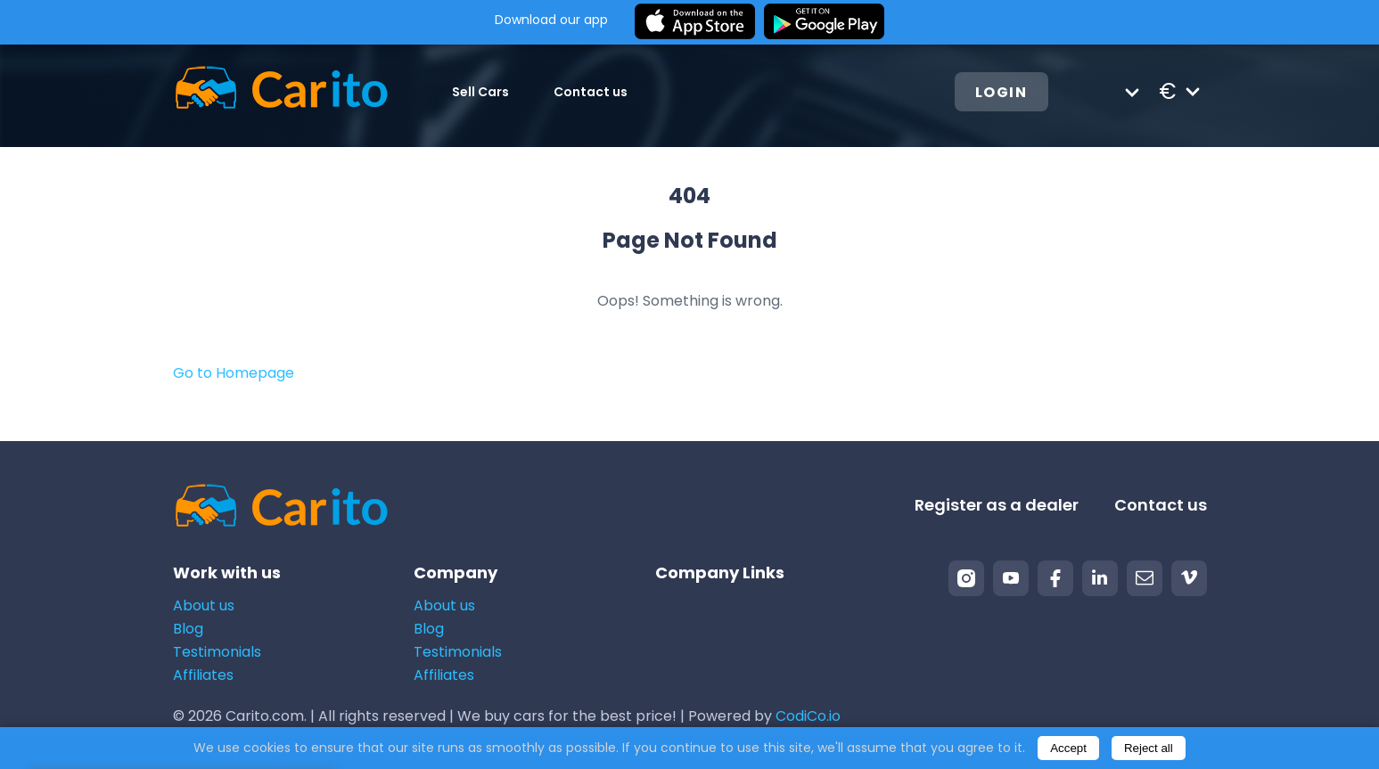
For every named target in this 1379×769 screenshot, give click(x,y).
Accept (1068, 748)
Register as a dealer (997, 505)
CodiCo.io (808, 716)
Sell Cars (480, 92)
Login (1001, 92)
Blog (188, 628)
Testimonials (217, 652)
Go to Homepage (233, 373)
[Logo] (281, 91)
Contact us (591, 92)
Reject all (1148, 748)
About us (203, 605)
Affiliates (203, 675)
